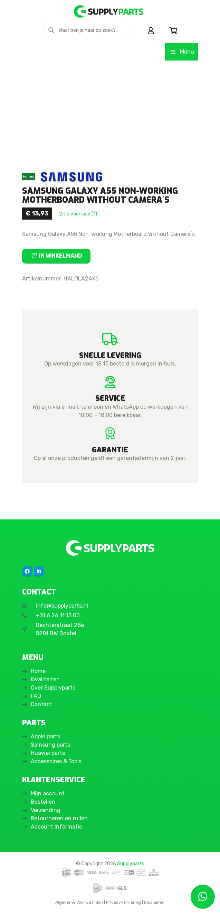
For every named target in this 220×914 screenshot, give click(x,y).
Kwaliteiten (45, 679)
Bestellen (43, 801)
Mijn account (48, 793)
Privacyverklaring (123, 902)
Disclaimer (154, 902)
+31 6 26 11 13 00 (58, 615)
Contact (41, 704)
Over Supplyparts (53, 687)
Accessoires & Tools (56, 761)
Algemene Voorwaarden (79, 902)
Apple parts (45, 736)
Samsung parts (50, 744)
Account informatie (56, 826)
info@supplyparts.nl (62, 605)
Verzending (45, 810)
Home (38, 671)
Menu (181, 51)
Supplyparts (130, 863)
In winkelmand (60, 255)
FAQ (36, 696)
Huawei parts (48, 753)
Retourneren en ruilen (59, 818)
